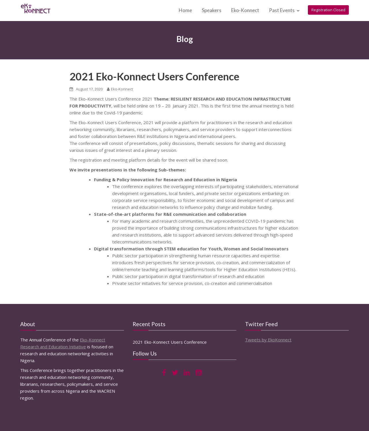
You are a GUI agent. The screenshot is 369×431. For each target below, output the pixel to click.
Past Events (282, 10)
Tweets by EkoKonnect (268, 339)
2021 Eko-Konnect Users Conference (154, 76)
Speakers (211, 10)
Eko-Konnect (245, 10)
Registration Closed (328, 9)
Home (185, 10)
